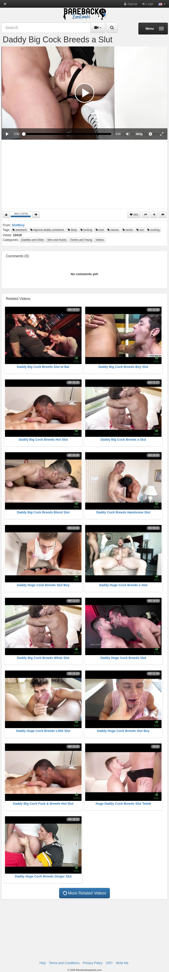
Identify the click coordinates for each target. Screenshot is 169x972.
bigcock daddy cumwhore (47, 229)
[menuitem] (139, 134)
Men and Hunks (56, 239)
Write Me (122, 963)
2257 (109, 963)
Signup (130, 4)
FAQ (42, 963)
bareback (19, 229)
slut (140, 229)
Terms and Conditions (64, 963)
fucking (86, 229)
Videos (100, 239)
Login (148, 4)
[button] (162, 4)
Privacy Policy (92, 963)
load (100, 229)
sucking (153, 229)
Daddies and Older (32, 239)
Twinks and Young (81, 239)
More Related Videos (84, 893)
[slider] (67, 134)
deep (72, 229)
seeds (128, 229)
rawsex (113, 229)
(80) (134, 214)
